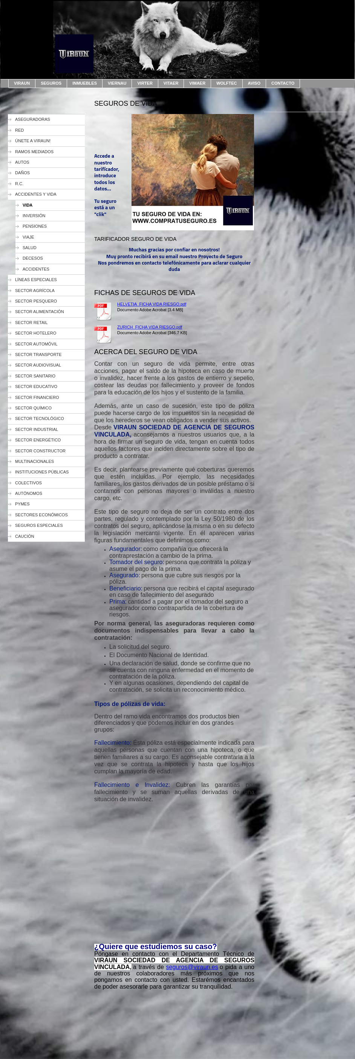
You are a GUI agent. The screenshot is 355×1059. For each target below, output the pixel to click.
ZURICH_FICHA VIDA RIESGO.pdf (149, 327)
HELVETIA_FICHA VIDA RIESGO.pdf (151, 304)
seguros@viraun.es (192, 967)
